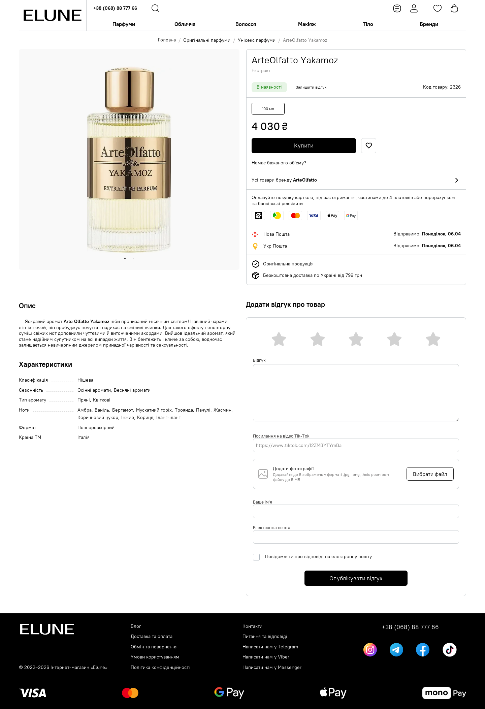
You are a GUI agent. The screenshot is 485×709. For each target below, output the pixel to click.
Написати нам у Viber (266, 657)
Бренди (429, 24)
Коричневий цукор (97, 417)
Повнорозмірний (96, 427)
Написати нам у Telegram (270, 647)
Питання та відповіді (265, 636)
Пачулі (203, 410)
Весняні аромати (132, 390)
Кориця (145, 417)
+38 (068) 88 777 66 (115, 8)
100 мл (268, 108)
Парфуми (123, 24)
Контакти (252, 626)
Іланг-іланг (168, 417)
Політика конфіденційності (160, 667)
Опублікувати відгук (356, 578)
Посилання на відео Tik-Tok (281, 436)
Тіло (368, 24)
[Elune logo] (52, 15)
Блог (136, 626)
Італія (83, 437)
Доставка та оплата (151, 636)
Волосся (245, 24)
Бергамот (122, 410)
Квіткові (101, 400)
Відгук (259, 360)
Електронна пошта (271, 527)
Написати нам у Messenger (272, 667)
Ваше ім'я (262, 502)
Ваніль (102, 410)
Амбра (84, 410)
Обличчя (184, 24)
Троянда (184, 410)
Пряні (83, 400)
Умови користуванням (155, 657)
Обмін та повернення (154, 647)
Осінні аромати (94, 390)
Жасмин (222, 410)
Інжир (127, 417)
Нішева (85, 380)
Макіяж (307, 24)
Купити (304, 145)
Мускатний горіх (154, 410)
